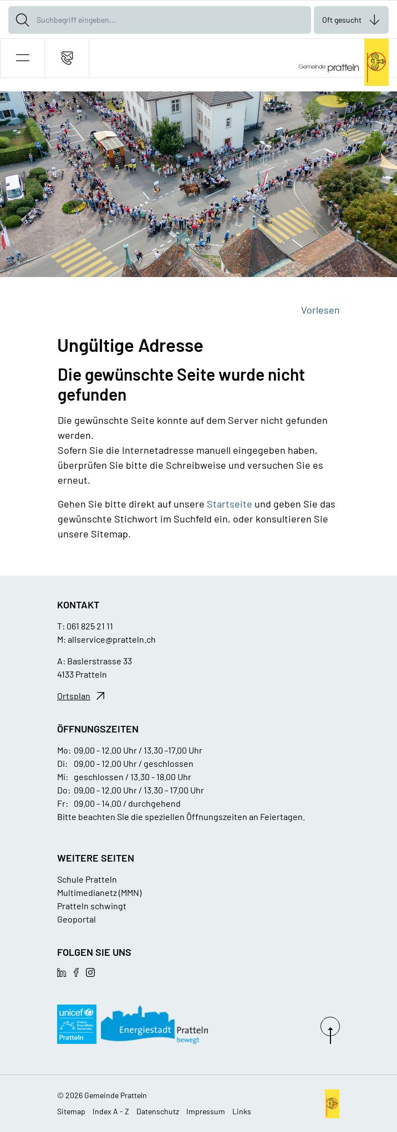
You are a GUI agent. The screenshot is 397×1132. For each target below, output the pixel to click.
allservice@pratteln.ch (112, 639)
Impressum (205, 1111)
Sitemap (71, 1111)
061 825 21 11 (90, 626)
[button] (22, 58)
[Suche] (22, 20)
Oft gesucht (342, 19)
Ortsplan (73, 695)
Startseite (229, 504)
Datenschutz (157, 1111)
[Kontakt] (67, 58)
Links (241, 1111)
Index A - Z (111, 1111)
